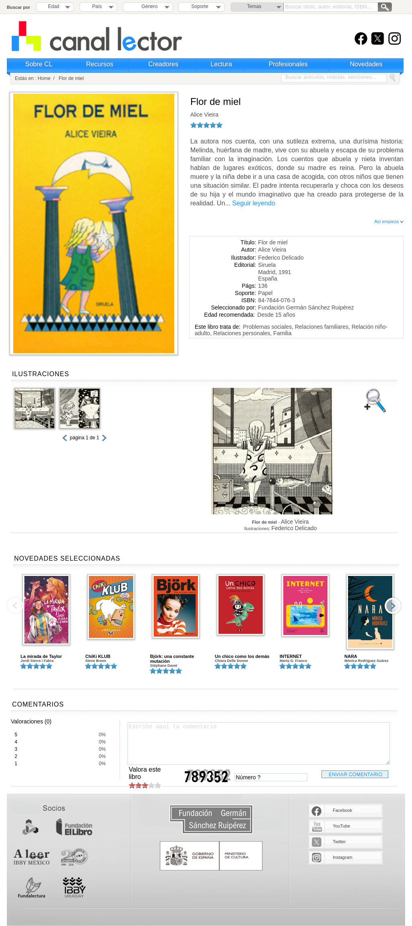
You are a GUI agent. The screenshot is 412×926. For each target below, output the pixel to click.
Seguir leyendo (253, 203)
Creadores (163, 64)
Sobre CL (39, 64)
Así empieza (389, 221)
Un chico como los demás (242, 656)
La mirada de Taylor (41, 656)
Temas (254, 6)
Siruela (267, 265)
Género (148, 6)
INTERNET (291, 656)
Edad (53, 6)
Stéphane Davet (163, 666)
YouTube (341, 826)
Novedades (366, 64)
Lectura (221, 64)
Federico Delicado (281, 257)
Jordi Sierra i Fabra (37, 661)
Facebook (342, 810)
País (97, 6)
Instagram (342, 857)
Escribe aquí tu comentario (259, 743)
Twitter (339, 841)
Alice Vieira (204, 114)
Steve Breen (95, 661)
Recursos (99, 64)
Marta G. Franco (293, 661)
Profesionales (288, 64)
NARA (350, 656)
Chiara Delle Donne (231, 661)
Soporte (200, 6)
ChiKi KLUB (97, 656)
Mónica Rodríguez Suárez (366, 661)
